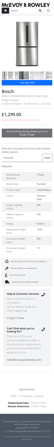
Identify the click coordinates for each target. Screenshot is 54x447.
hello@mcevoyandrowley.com (24, 359)
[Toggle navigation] (48, 11)
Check (47, 157)
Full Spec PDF (27, 82)
